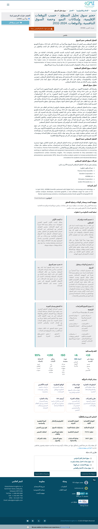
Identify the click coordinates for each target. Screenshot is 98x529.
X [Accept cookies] (27, 527)
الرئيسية (94, 11)
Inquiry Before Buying (42, 474)
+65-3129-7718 (18, 498)
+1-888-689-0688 (17, 493)
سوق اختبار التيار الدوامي (81, 458)
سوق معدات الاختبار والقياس (82, 468)
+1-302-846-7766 (17, 496)
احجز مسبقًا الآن (15, 23)
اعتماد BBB (77, 359)
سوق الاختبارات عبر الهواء (81, 465)
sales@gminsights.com (15, 500)
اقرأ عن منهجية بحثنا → (84, 448)
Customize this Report (89, 474)
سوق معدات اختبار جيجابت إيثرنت (80, 462)
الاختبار (71, 11)
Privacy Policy (64, 527)
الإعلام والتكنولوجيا (82, 11)
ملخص (65, 35)
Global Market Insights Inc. (69, 521)
